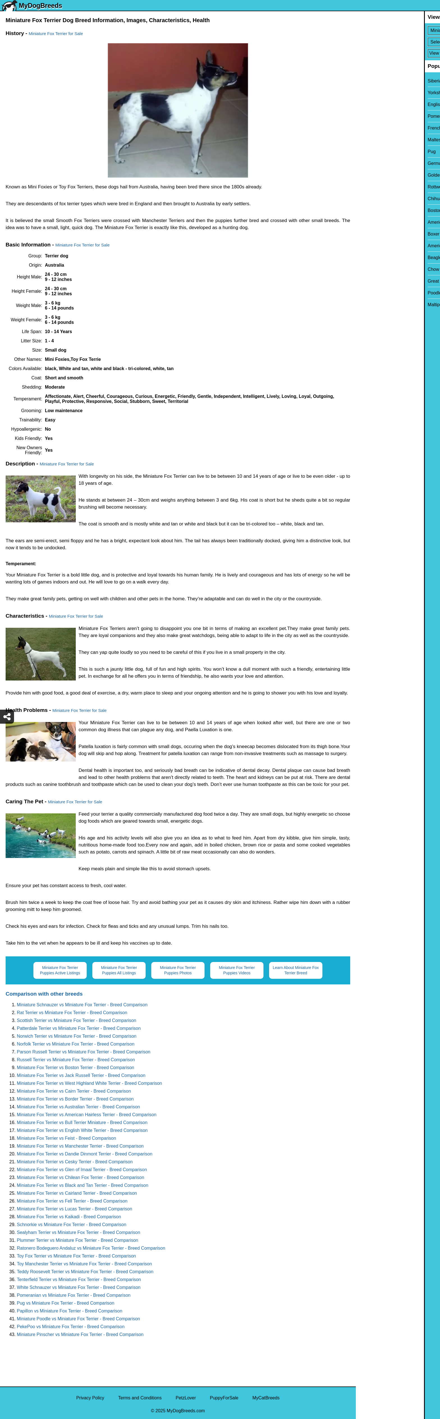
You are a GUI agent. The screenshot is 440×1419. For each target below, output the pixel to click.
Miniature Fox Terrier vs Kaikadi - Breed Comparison (69, 1216)
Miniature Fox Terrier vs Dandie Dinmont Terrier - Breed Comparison (84, 1154)
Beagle (366, 257)
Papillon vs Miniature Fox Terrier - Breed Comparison (69, 1311)
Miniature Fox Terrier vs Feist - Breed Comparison (66, 1138)
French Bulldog (374, 128)
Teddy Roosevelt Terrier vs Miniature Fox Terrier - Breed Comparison (85, 1271)
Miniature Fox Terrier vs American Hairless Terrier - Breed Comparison (86, 1114)
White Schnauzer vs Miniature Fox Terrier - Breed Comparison (79, 1287)
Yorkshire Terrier (375, 92)
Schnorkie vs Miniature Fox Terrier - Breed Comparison (71, 1224)
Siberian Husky (374, 81)
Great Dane (371, 281)
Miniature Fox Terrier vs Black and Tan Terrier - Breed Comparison (82, 1185)
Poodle (366, 292)
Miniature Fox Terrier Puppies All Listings (119, 970)
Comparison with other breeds (44, 994)
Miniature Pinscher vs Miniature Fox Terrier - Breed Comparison (80, 1334)
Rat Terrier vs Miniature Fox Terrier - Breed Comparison (72, 1012)
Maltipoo (367, 304)
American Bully (374, 222)
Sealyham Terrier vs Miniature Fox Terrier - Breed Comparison (78, 1232)
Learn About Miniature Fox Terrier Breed (296, 970)
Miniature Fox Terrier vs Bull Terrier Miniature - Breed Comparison (82, 1122)
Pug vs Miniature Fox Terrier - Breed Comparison (65, 1303)
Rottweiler (369, 186)
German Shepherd (378, 163)
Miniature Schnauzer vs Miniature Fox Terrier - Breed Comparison (82, 1004)
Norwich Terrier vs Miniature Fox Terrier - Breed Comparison (76, 1036)
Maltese (367, 139)
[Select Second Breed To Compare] (398, 42)
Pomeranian (371, 116)
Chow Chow (371, 269)
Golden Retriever (376, 175)
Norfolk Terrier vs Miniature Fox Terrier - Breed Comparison (75, 1044)
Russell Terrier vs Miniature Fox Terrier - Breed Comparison (76, 1059)
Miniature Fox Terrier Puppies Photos (178, 970)
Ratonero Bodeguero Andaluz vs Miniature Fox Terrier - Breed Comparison (91, 1248)
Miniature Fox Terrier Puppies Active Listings (60, 970)
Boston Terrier (373, 210)
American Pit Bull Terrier (383, 245)
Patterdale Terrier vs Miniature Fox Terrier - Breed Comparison (79, 1028)
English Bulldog (374, 104)
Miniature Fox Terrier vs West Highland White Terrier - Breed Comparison (89, 1083)
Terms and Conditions (140, 1397)
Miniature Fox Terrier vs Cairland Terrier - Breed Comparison (77, 1193)
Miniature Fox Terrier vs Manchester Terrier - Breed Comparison (80, 1146)
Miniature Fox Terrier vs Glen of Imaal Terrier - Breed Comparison (82, 1169)
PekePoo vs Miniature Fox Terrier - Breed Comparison (71, 1326)
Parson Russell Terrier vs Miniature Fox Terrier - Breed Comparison (83, 1051)
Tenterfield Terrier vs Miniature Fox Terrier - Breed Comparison (79, 1279)
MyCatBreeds (265, 1397)
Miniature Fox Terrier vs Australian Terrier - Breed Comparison (78, 1106)
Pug (363, 151)
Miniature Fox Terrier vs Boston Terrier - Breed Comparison (75, 1067)
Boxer (365, 234)
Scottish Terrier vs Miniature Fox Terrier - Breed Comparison (76, 1020)
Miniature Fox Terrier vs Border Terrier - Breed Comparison (75, 1099)
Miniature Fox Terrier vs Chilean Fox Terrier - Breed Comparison (80, 1177)
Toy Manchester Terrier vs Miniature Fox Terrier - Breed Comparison (84, 1263)
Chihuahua (370, 198)
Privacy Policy (90, 1397)
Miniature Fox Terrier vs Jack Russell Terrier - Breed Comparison (81, 1075)
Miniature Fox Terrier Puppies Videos (237, 970)
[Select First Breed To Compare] (398, 30)
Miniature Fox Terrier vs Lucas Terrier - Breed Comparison (74, 1208)
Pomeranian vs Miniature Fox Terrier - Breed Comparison (73, 1295)
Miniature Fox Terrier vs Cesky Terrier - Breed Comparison (75, 1161)
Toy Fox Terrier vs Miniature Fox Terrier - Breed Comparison (76, 1256)
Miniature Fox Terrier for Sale (56, 33)
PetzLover (186, 1397)
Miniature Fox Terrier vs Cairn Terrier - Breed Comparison (74, 1091)
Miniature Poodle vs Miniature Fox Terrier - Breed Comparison (78, 1318)
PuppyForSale (224, 1397)
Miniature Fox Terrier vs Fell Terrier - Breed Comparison (72, 1201)
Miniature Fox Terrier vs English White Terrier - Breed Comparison (82, 1130)
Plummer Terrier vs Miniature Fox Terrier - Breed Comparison (77, 1240)
